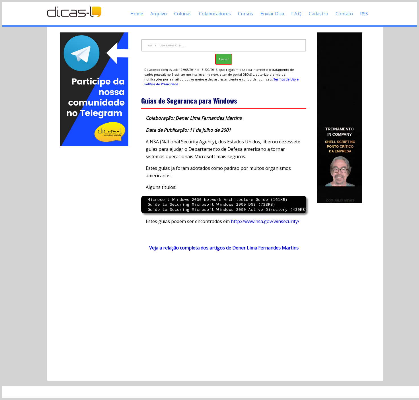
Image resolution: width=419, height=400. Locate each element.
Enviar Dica (272, 14)
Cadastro (318, 14)
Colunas (183, 14)
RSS (364, 14)
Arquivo (158, 14)
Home (136, 14)
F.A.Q (296, 14)
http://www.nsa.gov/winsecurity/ (265, 221)
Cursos (245, 14)
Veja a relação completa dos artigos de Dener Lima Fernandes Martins (224, 248)
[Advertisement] (94, 232)
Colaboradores (215, 14)
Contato (344, 14)
